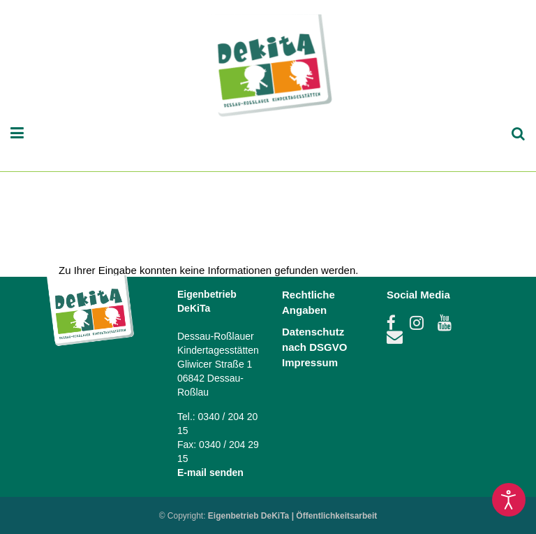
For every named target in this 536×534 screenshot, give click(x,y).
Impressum (310, 362)
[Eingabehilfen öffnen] (509, 500)
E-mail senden (210, 472)
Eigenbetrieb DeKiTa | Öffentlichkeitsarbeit (293, 516)
